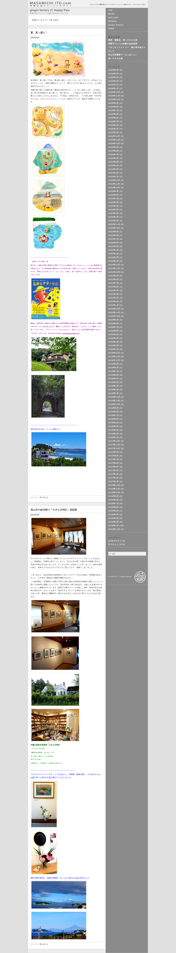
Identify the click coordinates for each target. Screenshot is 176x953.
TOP (110, 10)
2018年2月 (113, 434)
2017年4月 (113, 470)
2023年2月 (113, 217)
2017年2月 (113, 478)
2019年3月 (113, 386)
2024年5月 (113, 162)
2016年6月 (113, 507)
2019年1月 (113, 393)
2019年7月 (113, 371)
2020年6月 (113, 331)
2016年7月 (113, 503)
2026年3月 (113, 81)
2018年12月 (114, 397)
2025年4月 (113, 121)
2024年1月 (113, 176)
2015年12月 (114, 529)
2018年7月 (113, 415)
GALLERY (113, 17)
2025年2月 (113, 129)
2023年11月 (114, 184)
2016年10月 (114, 492)
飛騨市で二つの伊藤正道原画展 (122, 44)
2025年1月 (113, 132)
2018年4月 (113, 426)
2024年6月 (113, 158)
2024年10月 (114, 143)
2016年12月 (114, 485)
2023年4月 (113, 210)
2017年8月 (113, 456)
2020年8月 (113, 323)
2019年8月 (113, 367)
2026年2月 (113, 85)
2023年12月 (114, 180)
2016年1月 (113, 525)
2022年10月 (114, 228)
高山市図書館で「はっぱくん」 (122, 55)
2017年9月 (113, 452)
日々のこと (44, 497)
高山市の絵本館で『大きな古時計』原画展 (54, 509)
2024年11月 (114, 140)
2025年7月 (113, 110)
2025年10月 (114, 99)
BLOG (111, 14)
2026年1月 (113, 88)
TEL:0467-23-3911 (55, 333)
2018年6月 (113, 419)
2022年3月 (113, 254)
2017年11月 (114, 445)
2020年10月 (114, 316)
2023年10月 (114, 187)
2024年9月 (113, 147)
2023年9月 (113, 191)
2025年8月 (113, 107)
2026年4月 (113, 77)
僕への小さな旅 (115, 58)
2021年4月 (113, 294)
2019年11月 (114, 356)
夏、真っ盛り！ (39, 32)
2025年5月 (113, 118)
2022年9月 (113, 232)
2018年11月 (114, 401)
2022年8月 (113, 235)
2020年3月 (113, 342)
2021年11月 (114, 268)
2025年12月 (114, 92)
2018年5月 (113, 423)
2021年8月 (113, 279)
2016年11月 (114, 489)
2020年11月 (114, 312)
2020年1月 (113, 349)
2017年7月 (113, 459)
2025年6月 (113, 114)
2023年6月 (113, 202)
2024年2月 (113, 173)
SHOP (111, 28)
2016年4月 (113, 514)
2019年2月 (113, 390)
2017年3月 (113, 474)
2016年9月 (113, 496)
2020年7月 (113, 327)
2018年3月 (113, 430)
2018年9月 (113, 408)
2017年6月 (113, 463)
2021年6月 (113, 287)
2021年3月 (113, 298)
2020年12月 (114, 309)
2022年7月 (113, 239)
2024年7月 (113, 154)
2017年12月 (114, 441)
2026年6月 (113, 70)
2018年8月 (113, 412)
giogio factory (116, 25)
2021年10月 (114, 272)
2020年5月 (113, 334)
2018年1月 (113, 437)
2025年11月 (114, 96)
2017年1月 (113, 481)
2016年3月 (113, 518)
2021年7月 (113, 283)
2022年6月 (113, 243)
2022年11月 (114, 224)
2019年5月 (113, 379)
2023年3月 (113, 213)
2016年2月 (113, 522)
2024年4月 (113, 165)
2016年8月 (113, 500)
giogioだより (114, 541)
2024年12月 (114, 136)
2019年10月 (114, 360)
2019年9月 (113, 364)
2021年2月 (113, 301)
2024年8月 (113, 151)
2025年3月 (113, 125)
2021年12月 (114, 265)
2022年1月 (113, 261)
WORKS (112, 21)
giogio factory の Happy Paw (50, 10)
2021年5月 (113, 290)
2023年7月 (113, 199)
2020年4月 (113, 338)
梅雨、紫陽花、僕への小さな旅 (122, 40)
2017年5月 (113, 467)
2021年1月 (113, 305)
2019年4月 (113, 382)
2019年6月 (113, 375)
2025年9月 (113, 103)
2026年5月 (113, 74)
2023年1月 (113, 221)
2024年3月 (113, 169)
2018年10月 (114, 404)
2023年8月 (113, 195)
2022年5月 (113, 246)
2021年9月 (113, 276)
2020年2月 (113, 345)
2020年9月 (113, 320)
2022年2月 (113, 257)
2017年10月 (114, 448)
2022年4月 (113, 250)
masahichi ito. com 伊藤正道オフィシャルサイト (55, 4)
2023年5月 (113, 206)
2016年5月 (113, 511)
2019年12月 (114, 353)
